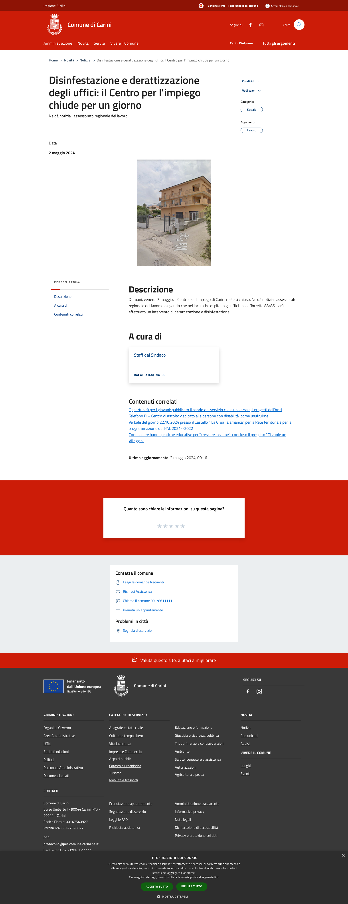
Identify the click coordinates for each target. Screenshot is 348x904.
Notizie (85, 60)
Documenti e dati (56, 775)
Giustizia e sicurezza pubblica (197, 735)
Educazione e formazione (193, 727)
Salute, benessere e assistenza (198, 759)
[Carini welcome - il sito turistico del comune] (227, 6)
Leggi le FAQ (118, 819)
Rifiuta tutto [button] (191, 886)
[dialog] (174, 877)
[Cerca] (299, 24)
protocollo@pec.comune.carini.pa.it (71, 844)
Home (53, 60)
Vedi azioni (252, 90)
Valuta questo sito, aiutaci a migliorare (174, 660)
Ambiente (182, 751)
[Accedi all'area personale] (282, 6)
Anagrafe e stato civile (126, 727)
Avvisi (245, 743)
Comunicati (249, 735)
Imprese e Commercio (125, 751)
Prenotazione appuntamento (130, 803)
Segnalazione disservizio (127, 811)
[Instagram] (259, 25)
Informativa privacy (189, 811)
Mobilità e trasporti (123, 780)
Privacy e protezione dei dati (196, 835)
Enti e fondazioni (56, 751)
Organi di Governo (57, 727)
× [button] (343, 855)
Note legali (183, 819)
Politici (49, 759)
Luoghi (246, 765)
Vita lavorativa (120, 743)
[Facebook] (248, 25)
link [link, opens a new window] (216, 877)
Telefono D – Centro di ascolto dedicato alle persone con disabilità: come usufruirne (198, 416)
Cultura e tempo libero (126, 735)
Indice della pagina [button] (67, 282)
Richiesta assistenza (124, 827)
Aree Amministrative (59, 735)
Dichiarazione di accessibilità (196, 827)
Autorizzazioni (185, 767)
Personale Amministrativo (63, 767)
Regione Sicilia (54, 5)
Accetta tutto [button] (157, 886)
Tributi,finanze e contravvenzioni (199, 743)
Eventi (245, 773)
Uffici (47, 743)
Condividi (251, 81)
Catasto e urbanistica (125, 765)
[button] (174, 896)
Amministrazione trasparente (197, 803)
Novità (69, 60)
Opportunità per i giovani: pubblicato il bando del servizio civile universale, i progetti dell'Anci (205, 410)
